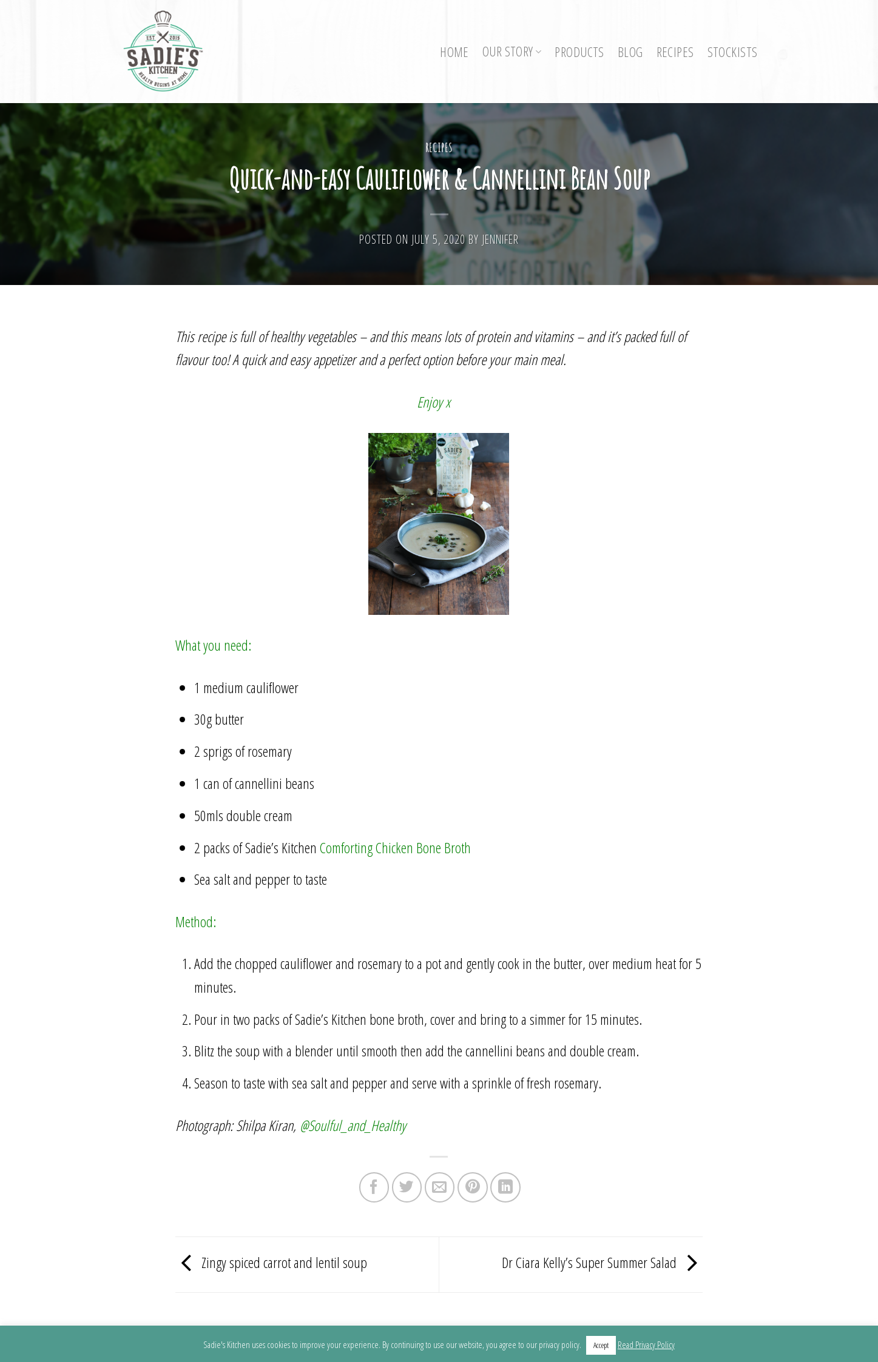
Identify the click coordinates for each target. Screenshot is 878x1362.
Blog (630, 52)
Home (454, 52)
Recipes (675, 52)
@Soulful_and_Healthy (353, 1125)
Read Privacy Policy (646, 1344)
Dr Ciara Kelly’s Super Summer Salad (602, 1263)
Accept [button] (601, 1345)
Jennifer (500, 239)
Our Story (512, 51)
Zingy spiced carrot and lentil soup (271, 1263)
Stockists (732, 52)
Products (579, 52)
